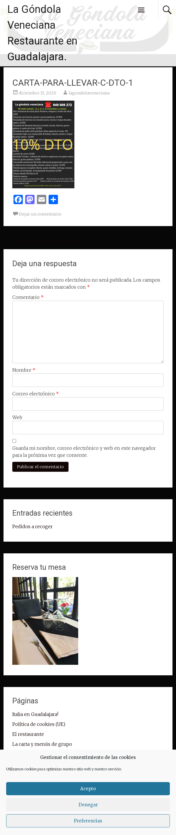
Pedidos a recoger (32, 526)
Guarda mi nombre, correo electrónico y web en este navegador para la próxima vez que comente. (84, 451)
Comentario (28, 297)
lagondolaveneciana (89, 93)
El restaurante (28, 734)
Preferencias (88, 821)
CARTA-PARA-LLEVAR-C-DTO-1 (42, 241)
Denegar (88, 805)
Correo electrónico (35, 394)
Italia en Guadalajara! (35, 714)
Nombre (23, 370)
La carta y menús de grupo (42, 744)
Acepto (88, 788)
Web (17, 417)
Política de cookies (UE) (38, 724)
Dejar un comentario (40, 214)
